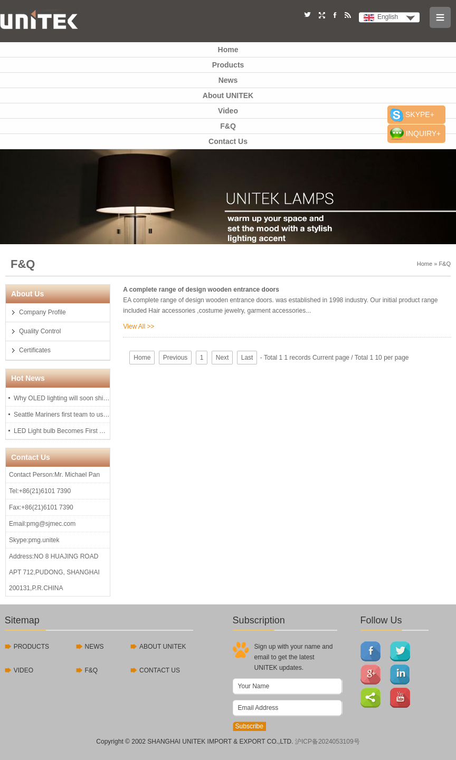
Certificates (35, 350)
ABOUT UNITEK (162, 646)
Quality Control (40, 331)
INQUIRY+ (423, 133)
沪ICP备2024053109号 (327, 741)
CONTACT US (159, 670)
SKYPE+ (419, 114)
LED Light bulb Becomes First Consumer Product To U (62, 431)
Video (228, 111)
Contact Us (228, 141)
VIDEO (23, 670)
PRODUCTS (31, 646)
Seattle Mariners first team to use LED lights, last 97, (62, 414)
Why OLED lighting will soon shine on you (62, 398)
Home (228, 49)
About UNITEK (228, 95)
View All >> (138, 326)
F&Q (228, 126)
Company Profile (42, 312)
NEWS (94, 646)
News (228, 80)
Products (228, 65)
